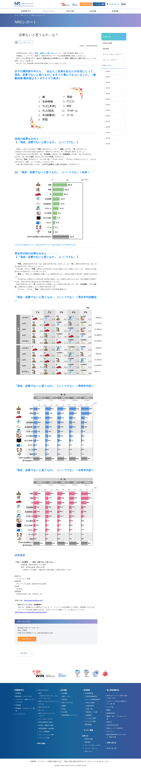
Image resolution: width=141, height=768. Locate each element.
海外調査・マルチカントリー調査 (25, 709)
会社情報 (64, 690)
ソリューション (42, 690)
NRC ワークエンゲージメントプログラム (48, 703)
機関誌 (109, 710)
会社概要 (64, 693)
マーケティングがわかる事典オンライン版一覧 (117, 702)
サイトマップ (111, 748)
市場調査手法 (19, 690)
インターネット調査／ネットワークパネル (25, 701)
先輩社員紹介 (90, 706)
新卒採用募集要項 (91, 696)
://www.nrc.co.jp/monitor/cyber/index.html (32, 612)
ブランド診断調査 (44, 731)
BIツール (41, 710)
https (16, 612)
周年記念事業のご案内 (45, 722)
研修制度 (89, 715)
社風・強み (89, 709)
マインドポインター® (45, 719)
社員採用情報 (89, 693)
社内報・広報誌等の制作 (46, 725)
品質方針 (109, 722)
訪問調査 (18, 693)
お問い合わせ (111, 742)
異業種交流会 (111, 713)
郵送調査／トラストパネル (23, 696)
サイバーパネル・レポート (93, 745)
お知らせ (85, 736)
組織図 (64, 706)
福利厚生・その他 (91, 712)
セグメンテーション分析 (46, 734)
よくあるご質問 (91, 718)
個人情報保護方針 (113, 690)
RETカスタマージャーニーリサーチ (47, 715)
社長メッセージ (66, 696)
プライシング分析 (44, 738)
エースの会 (110, 707)
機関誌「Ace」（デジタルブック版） (117, 718)
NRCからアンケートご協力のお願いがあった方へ (117, 697)
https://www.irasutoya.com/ (33, 600)
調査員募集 (88, 724)
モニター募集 (88, 730)
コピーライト (111, 731)
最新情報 (87, 742)
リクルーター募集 (90, 721)
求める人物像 (90, 702)
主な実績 (64, 712)
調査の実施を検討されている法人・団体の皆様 (116, 736)
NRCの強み (41, 743)
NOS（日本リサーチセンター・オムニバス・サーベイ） (48, 695)
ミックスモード (20, 714)
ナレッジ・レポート (91, 748)
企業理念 (64, 699)
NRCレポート (89, 751)
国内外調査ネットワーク (69, 715)
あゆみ (64, 709)
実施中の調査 (89, 739)
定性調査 (18, 705)
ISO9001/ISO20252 (112, 725)
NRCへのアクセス (67, 702)
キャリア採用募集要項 (93, 699)
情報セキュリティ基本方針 (115, 728)
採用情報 (87, 690)
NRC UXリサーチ (44, 707)
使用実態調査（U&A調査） (47, 728)
